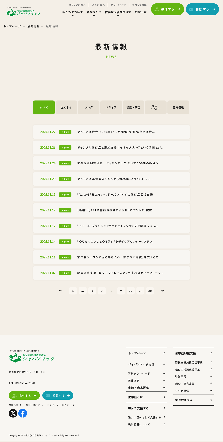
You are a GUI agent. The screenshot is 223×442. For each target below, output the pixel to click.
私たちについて (69, 14)
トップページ (12, 26)
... (79, 291)
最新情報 (33, 26)
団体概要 (133, 381)
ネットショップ (115, 6)
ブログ (88, 107)
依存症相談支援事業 (187, 370)
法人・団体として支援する (144, 418)
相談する (199, 11)
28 (154, 291)
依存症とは (91, 14)
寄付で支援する (138, 409)
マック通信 (182, 391)
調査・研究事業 (184, 384)
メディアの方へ (74, 6)
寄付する (165, 11)
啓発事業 (180, 377)
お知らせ (66, 107)
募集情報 (178, 107)
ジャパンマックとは (141, 365)
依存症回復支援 (185, 354)
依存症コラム (184, 401)
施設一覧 (138, 14)
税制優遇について (139, 425)
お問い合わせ (35, 406)
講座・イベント (156, 107)
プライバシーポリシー (65, 406)
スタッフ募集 (136, 6)
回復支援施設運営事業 (189, 363)
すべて (44, 107)
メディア (111, 107)
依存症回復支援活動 (115, 14)
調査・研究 (133, 107)
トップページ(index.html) (27, 13)
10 (132, 291)
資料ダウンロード (139, 374)
